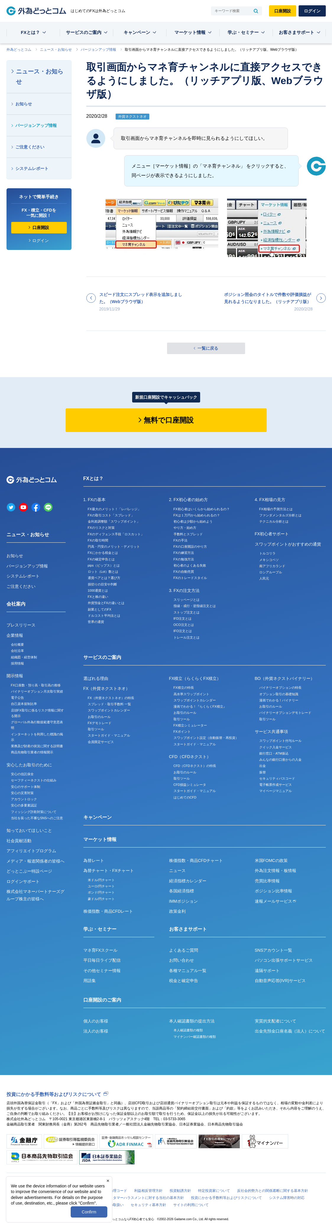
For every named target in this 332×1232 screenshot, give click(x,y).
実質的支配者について (275, 1021)
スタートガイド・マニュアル (109, 735)
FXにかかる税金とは (103, 552)
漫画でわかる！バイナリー (278, 700)
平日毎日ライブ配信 (102, 960)
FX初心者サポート (272, 533)
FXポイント (182, 731)
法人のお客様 (95, 1031)
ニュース (177, 870)
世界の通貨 (96, 622)
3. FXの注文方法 (184, 590)
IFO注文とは (183, 631)
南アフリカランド (272, 566)
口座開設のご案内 (102, 999)
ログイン (312, 11)
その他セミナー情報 (102, 970)
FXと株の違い (98, 596)
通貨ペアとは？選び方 (104, 578)
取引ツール (96, 729)
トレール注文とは (187, 637)
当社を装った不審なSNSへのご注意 (37, 818)
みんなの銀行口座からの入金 (280, 759)
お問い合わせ (181, 960)
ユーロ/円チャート (101, 886)
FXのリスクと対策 (101, 527)
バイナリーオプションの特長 (280, 687)
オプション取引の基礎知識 (278, 694)
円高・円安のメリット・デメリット (114, 546)
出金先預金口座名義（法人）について (290, 1031)
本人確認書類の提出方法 (192, 1021)
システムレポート (31, 168)
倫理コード (118, 1191)
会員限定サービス (101, 742)
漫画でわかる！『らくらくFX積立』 (200, 706)
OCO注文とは (184, 624)
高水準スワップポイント (191, 694)
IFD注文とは (183, 618)
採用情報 (17, 663)
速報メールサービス (275, 901)
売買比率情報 (267, 880)
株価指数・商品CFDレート (108, 911)
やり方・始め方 (185, 527)
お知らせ (23, 104)
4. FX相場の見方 (270, 499)
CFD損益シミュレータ (190, 784)
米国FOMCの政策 (271, 860)
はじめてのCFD (185, 797)
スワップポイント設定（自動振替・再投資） (206, 737)
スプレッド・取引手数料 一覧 (109, 704)
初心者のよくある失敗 (190, 565)
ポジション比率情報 (273, 891)
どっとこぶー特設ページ (29, 871)
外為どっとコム (19, 50)
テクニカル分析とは (274, 521)
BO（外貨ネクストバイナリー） (285, 678)
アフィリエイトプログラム (31, 850)
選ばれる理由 (95, 678)
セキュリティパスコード (277, 778)
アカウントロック (24, 799)
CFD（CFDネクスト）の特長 (195, 766)
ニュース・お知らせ (56, 50)
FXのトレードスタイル (190, 578)
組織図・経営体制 (24, 657)
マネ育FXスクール (100, 950)
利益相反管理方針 (148, 1191)
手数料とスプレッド (188, 534)
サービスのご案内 (83, 32)
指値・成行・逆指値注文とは (195, 606)
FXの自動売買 (184, 571)
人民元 (264, 578)
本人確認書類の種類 (188, 1030)
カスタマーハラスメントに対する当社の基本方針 (145, 1198)
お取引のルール (99, 717)
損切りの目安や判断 (102, 584)
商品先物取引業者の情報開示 (32, 752)
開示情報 (15, 675)
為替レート (93, 860)
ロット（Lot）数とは (103, 571)
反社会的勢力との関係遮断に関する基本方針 (272, 1191)
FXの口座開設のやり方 (190, 546)
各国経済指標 (181, 891)
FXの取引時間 (98, 540)
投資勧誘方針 (180, 1191)
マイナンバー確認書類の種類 (195, 1036)
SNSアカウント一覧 (273, 950)
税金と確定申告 (183, 980)
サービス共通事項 (271, 731)
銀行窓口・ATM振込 (274, 753)
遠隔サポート (267, 970)
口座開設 (282, 11)
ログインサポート (23, 881)
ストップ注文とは (187, 612)
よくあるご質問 (183, 950)
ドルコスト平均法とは (104, 615)
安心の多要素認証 (24, 805)
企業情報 (15, 635)
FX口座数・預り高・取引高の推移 (36, 685)
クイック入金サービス (275, 747)
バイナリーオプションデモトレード (285, 712)
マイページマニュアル (275, 791)
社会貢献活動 (19, 840)
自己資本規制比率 (24, 704)
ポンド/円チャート (101, 892)
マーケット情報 (189, 32)
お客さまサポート (296, 32)
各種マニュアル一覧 (187, 970)
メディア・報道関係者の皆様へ (35, 861)
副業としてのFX (99, 609)
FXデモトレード (99, 723)
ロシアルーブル (270, 572)
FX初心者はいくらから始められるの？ (202, 509)
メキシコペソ (269, 560)
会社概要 (17, 644)
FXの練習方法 (184, 552)
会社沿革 (17, 650)
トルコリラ (267, 553)
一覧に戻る (207, 348)
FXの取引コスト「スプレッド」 (111, 515)
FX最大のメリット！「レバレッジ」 (114, 509)
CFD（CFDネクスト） (190, 756)
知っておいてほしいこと (29, 830)
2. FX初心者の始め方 (188, 499)
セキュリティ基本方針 (148, 1205)
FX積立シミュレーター (190, 725)
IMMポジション (183, 901)
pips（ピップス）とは (104, 565)
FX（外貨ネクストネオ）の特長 (111, 698)
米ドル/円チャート (101, 880)
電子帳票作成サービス (275, 784)
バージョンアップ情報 (98, 50)
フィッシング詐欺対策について (33, 812)
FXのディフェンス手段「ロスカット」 (116, 534)
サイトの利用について (191, 1205)
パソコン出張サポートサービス (284, 960)
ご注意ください (29, 147)
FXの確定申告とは (101, 559)
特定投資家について (214, 1191)
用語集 (89, 980)
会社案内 (16, 603)
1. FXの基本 (94, 499)
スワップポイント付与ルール (280, 740)
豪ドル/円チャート (101, 899)
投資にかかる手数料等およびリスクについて (54, 1094)
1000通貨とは (98, 590)
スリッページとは (187, 599)
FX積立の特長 (184, 687)
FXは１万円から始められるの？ (197, 515)
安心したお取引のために (29, 765)
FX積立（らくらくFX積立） (195, 678)
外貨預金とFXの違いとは (106, 603)
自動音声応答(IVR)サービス (280, 980)
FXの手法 (180, 540)
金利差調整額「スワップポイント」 (114, 521)
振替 (262, 772)
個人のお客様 (95, 1021)
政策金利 (177, 911)
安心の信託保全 (22, 774)
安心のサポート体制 (25, 786)
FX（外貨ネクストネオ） (106, 688)
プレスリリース (21, 625)
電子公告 (17, 697)
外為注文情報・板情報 (275, 870)
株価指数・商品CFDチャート (196, 860)
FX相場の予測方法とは (276, 509)
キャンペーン (137, 32)
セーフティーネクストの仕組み (33, 780)
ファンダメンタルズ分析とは (280, 515)
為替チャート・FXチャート (108, 870)
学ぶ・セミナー (243, 32)
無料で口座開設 (169, 420)
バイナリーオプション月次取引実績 (37, 691)
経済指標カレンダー (187, 880)
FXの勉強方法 (184, 559)
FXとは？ (30, 32)
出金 (262, 766)
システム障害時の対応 (287, 1198)
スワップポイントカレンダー (109, 710)
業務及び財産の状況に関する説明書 (37, 746)
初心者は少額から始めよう (193, 521)
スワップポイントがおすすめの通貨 (288, 544)
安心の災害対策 (22, 793)
